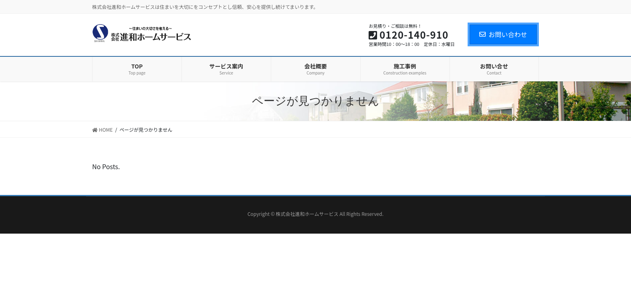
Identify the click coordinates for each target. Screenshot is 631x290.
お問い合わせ (503, 34)
